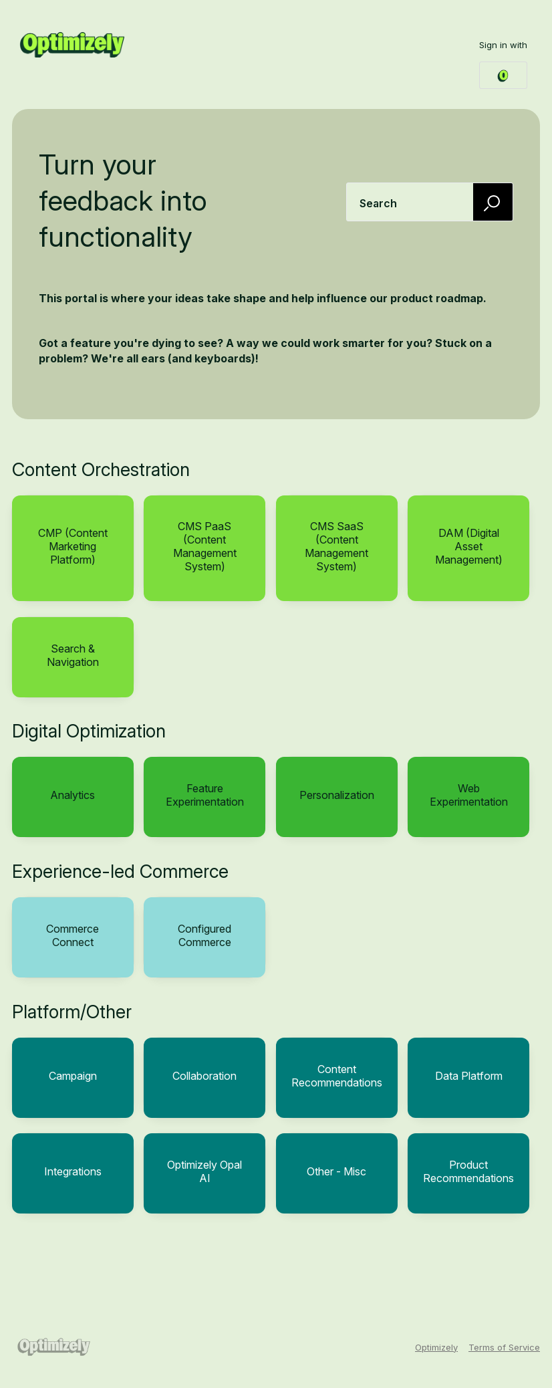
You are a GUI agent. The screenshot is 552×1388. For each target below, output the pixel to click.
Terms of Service (504, 1347)
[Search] (493, 202)
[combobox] (430, 202)
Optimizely (436, 1347)
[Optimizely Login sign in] (503, 75)
